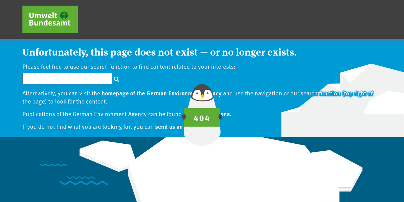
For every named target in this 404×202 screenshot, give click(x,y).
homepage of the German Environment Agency (162, 93)
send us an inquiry (179, 126)
